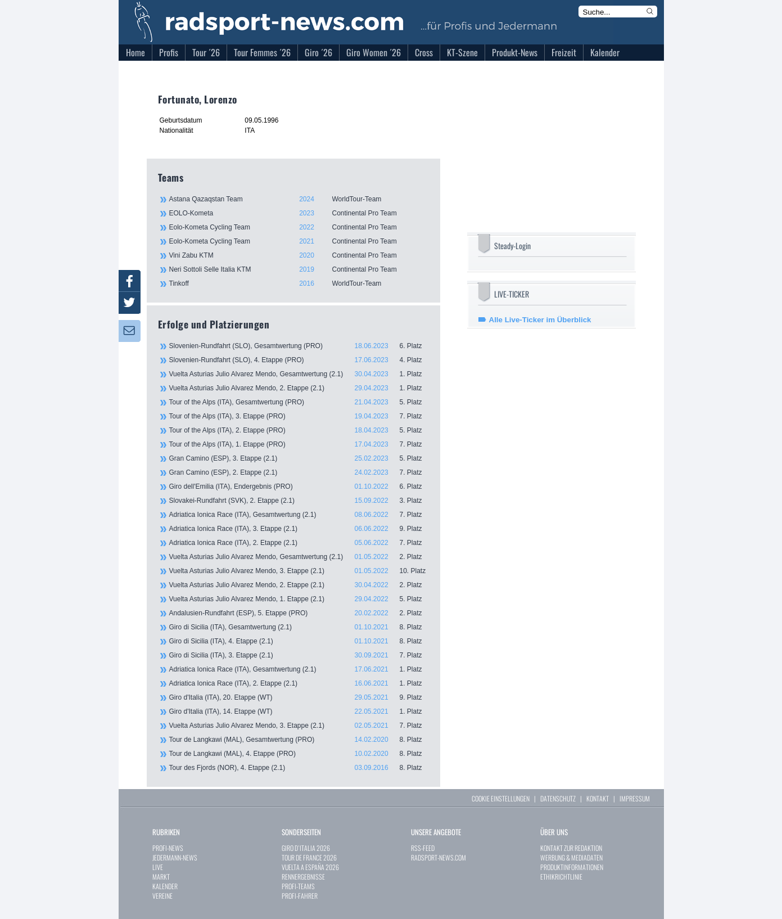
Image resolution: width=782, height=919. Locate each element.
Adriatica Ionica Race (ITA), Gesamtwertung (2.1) (299, 515)
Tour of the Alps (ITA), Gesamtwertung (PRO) (299, 402)
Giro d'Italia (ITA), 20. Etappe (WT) (299, 697)
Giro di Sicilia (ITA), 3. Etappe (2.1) (299, 655)
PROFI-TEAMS (298, 886)
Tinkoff (298, 283)
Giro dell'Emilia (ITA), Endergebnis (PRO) (299, 486)
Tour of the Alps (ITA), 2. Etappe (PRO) (299, 430)
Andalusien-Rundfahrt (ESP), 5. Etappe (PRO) (299, 613)
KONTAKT (597, 798)
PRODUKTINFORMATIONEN (571, 867)
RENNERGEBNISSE (303, 876)
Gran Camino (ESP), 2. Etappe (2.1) (299, 472)
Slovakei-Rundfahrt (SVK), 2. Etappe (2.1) (299, 500)
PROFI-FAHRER (300, 895)
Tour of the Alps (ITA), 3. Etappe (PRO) (299, 416)
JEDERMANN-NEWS (174, 857)
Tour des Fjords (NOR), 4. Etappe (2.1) (299, 768)
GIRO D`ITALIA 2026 (306, 848)
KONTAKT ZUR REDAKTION (571, 848)
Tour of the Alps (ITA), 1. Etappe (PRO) (299, 444)
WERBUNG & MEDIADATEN (571, 857)
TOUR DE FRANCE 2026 (309, 857)
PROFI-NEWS (167, 848)
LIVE (157, 867)
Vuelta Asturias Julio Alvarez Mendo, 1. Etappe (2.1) (299, 599)
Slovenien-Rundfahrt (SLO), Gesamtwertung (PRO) (299, 346)
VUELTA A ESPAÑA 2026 (310, 867)
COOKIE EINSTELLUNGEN (501, 798)
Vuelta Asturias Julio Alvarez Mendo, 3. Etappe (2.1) (299, 571)
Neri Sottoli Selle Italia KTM (298, 269)
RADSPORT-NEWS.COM (438, 857)
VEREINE (162, 895)
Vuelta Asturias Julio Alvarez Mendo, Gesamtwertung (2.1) (299, 374)
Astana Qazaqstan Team (298, 199)
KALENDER (165, 886)
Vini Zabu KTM (298, 255)
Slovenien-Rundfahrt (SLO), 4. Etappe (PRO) (299, 360)
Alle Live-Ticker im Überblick (540, 320)
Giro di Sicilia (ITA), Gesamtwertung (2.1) (299, 627)
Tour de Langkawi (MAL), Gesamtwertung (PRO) (299, 740)
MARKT (161, 876)
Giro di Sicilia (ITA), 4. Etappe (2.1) (299, 641)
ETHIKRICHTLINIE (561, 876)
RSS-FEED (423, 848)
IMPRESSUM (635, 798)
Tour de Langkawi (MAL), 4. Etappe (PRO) (299, 754)
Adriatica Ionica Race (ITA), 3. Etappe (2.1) (299, 529)
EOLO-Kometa (298, 213)
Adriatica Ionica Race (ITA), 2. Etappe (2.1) (299, 543)
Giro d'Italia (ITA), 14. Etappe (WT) (299, 711)
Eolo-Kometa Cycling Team (298, 227)
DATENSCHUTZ (558, 798)
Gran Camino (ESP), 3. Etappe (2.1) (299, 458)
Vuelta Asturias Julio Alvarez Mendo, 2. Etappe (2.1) (299, 388)
